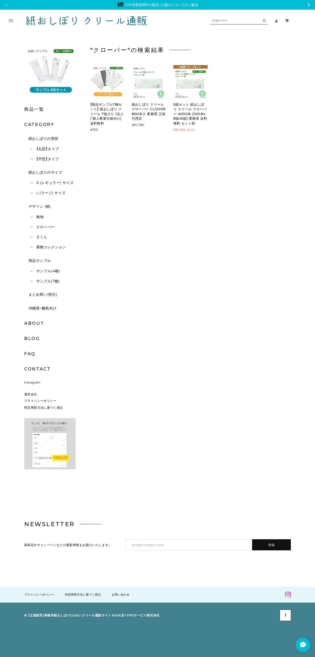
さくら (41, 237)
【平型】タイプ (47, 159)
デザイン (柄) (40, 206)
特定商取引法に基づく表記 (43, 407)
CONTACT (37, 369)
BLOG (32, 338)
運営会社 (30, 394)
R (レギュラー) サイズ (55, 182)
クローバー (45, 227)
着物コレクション (51, 247)
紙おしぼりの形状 (44, 138)
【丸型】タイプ (47, 149)
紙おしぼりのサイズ (45, 172)
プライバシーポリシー (40, 401)
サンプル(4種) (48, 271)
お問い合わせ (121, 594)
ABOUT (34, 323)
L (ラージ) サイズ (51, 193)
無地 (40, 216)
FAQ (30, 354)
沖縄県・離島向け (43, 308)
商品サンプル (40, 260)
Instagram (32, 382)
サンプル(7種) (48, 281)
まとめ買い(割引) (43, 294)
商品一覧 (34, 109)
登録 (271, 545)
